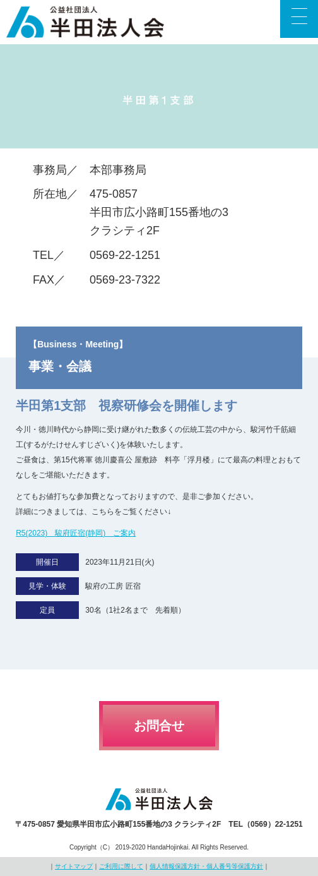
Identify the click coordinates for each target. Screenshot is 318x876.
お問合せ (159, 726)
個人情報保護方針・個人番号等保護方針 (206, 866)
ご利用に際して (121, 866)
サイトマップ (74, 866)
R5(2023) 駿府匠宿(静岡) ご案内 (76, 533)
